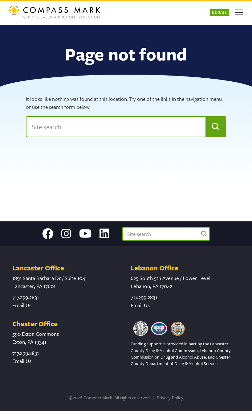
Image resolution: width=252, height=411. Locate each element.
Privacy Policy (170, 397)
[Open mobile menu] (239, 12)
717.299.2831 (25, 297)
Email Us (21, 305)
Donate (219, 12)
